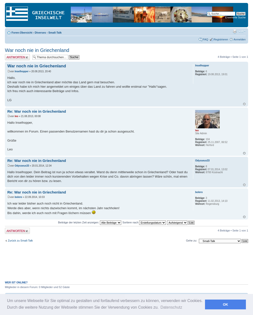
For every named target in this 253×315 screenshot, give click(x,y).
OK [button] (225, 304)
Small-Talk (54, 32)
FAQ (205, 39)
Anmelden (239, 39)
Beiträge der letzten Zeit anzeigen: (89, 222)
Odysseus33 (22, 165)
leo (16, 116)
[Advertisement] (126, 265)
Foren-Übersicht (22, 32)
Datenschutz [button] (171, 307)
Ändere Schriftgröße (242, 31)
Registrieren (221, 39)
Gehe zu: (191, 240)
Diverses (40, 32)
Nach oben (244, 104)
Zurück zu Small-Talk (20, 240)
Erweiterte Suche (235, 17)
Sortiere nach (144, 222)
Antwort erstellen (17, 57)
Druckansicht (234, 31)
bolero (18, 197)
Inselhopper (22, 71)
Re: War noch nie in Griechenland (36, 111)
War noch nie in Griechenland (37, 50)
